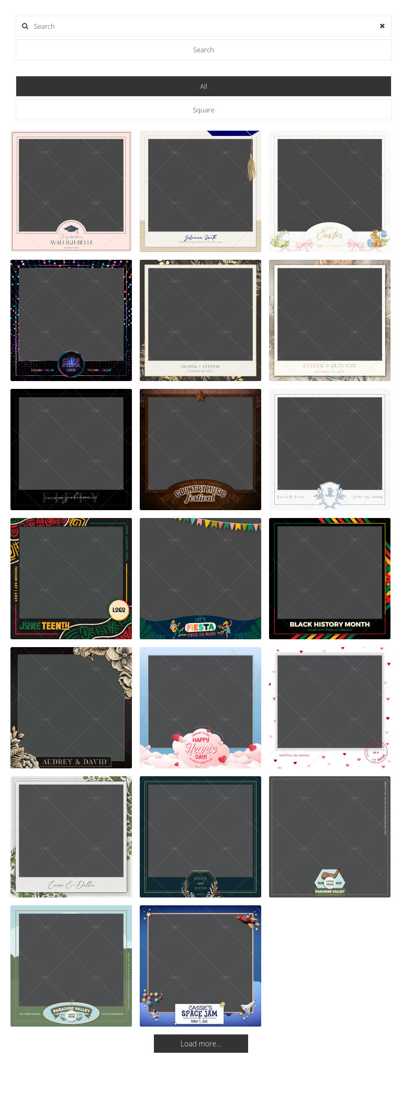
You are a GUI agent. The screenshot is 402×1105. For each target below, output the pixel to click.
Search (203, 49)
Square (204, 109)
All (203, 86)
